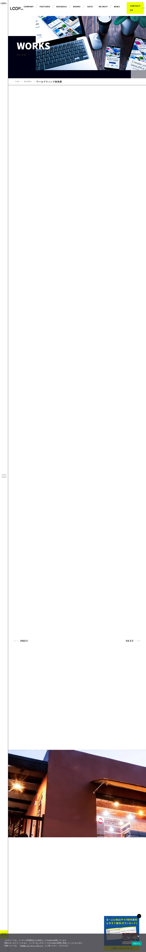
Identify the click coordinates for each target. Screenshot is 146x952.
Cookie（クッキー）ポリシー (31, 946)
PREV (21, 653)
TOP (17, 86)
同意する (136, 944)
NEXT (133, 653)
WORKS (28, 86)
